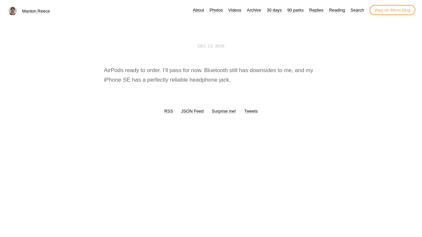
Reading (337, 10)
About (198, 10)
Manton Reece (36, 11)
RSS (168, 111)
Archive (254, 10)
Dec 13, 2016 (211, 45)
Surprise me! (224, 111)
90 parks (295, 10)
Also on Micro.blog (392, 10)
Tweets (251, 111)
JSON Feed (192, 111)
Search (357, 10)
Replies (316, 10)
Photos (216, 10)
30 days (274, 10)
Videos (235, 10)
